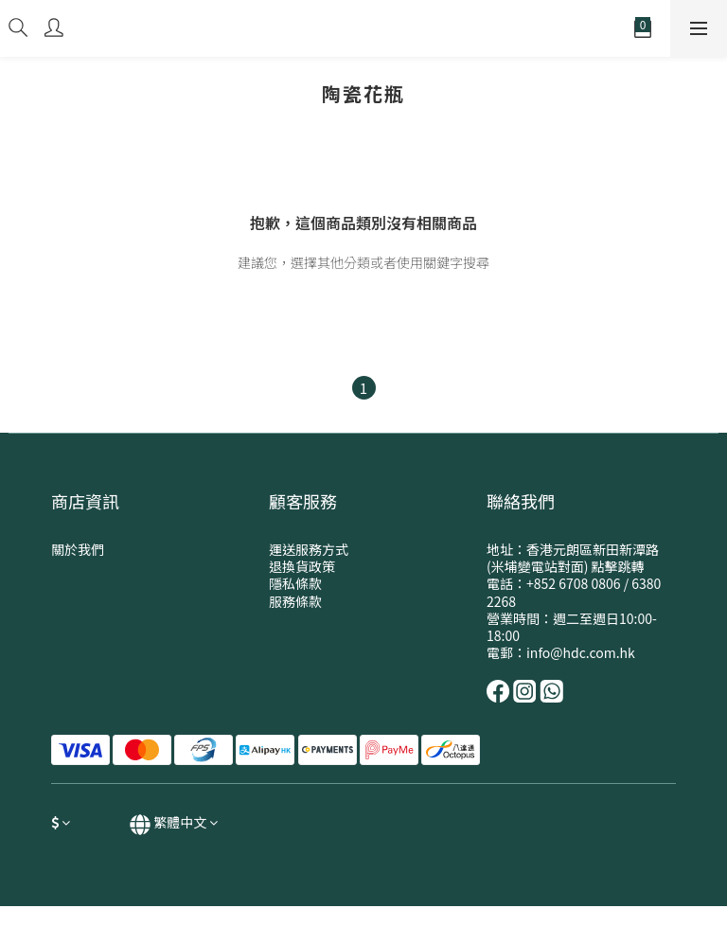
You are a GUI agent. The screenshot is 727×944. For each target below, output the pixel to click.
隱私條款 (295, 583)
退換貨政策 (302, 566)
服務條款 (295, 601)
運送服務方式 (308, 549)
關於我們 (77, 549)
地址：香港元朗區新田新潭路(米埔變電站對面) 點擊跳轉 (573, 558)
